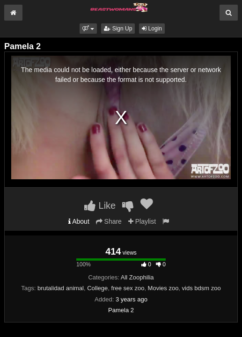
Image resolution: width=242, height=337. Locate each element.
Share (109, 221)
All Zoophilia (137, 277)
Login (152, 28)
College (97, 288)
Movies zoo (163, 288)
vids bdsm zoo (201, 288)
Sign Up (118, 28)
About (78, 221)
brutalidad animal (60, 288)
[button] (88, 28)
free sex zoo (128, 288)
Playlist (142, 221)
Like (100, 205)
